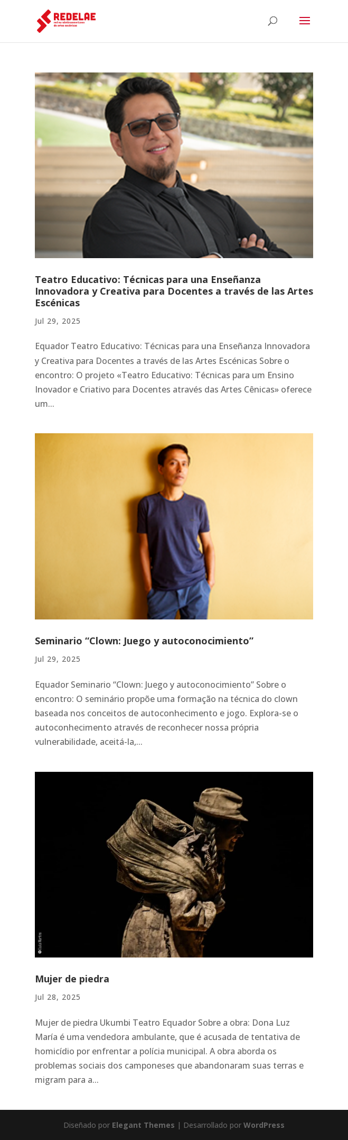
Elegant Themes (143, 1125)
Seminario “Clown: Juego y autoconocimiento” (144, 640)
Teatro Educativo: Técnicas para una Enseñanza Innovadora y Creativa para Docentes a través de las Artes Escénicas (174, 290)
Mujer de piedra (72, 978)
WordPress (264, 1125)
